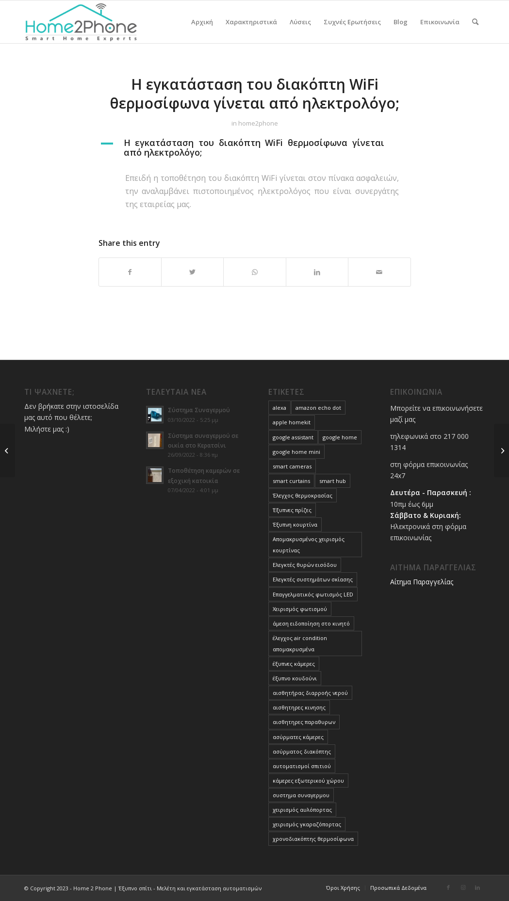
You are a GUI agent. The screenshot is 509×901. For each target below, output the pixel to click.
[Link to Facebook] (448, 887)
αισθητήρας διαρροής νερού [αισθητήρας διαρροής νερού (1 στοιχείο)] (310, 692)
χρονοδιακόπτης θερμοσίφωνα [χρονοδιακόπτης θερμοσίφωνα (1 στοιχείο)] (313, 838)
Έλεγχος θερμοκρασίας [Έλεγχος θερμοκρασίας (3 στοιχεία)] (302, 495)
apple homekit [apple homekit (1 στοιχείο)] (292, 422)
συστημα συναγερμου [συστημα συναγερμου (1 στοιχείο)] (301, 795)
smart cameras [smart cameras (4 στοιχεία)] (292, 466)
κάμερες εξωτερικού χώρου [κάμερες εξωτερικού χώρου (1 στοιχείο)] (308, 780)
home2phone (258, 123)
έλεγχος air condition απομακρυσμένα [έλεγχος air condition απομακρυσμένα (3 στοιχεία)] (300, 643)
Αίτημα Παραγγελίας (421, 581)
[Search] (475, 21)
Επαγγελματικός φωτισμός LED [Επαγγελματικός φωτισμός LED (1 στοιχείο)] (313, 594)
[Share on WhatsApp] (254, 272)
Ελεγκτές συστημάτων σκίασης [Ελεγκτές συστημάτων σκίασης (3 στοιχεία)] (313, 579)
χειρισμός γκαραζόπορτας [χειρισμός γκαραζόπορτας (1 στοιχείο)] (307, 824)
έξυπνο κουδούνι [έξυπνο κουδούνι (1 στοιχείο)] (295, 678)
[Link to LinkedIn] (477, 887)
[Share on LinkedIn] (317, 272)
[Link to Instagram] (463, 887)
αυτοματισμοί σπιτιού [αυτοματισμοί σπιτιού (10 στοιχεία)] (302, 766)
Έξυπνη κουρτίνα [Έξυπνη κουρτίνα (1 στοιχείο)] (295, 524)
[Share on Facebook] (130, 272)
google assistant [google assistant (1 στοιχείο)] (293, 437)
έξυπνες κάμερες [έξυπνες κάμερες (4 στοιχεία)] (294, 663)
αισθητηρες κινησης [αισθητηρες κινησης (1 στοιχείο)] (299, 707)
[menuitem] (202, 21)
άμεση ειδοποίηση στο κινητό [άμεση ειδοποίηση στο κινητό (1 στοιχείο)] (311, 623)
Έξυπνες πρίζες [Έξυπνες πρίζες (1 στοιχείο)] (292, 510)
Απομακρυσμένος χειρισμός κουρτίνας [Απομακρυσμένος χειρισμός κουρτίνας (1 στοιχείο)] (309, 544)
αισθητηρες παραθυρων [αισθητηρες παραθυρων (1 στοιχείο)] (304, 721)
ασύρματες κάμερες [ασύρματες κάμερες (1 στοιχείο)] (298, 736)
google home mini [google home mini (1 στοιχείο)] (296, 451)
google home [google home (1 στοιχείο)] (340, 437)
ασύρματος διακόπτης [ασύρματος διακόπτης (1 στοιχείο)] (302, 751)
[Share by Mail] (379, 272)
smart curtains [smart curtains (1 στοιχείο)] (291, 480)
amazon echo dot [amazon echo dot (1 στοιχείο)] (318, 407)
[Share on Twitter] (192, 272)
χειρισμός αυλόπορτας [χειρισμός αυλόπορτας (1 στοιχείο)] (302, 809)
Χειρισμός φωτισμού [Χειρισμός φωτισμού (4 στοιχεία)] (300, 608)
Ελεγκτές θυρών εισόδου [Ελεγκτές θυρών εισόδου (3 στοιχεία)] (305, 564)
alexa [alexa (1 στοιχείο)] (279, 407)
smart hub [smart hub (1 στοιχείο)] (332, 480)
